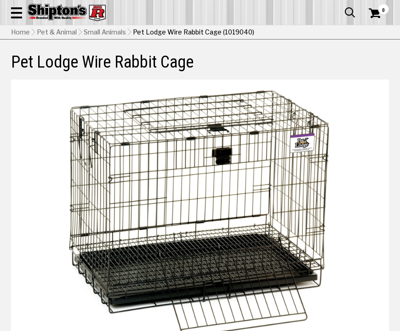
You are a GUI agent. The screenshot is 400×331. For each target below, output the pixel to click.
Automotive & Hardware (91, 67)
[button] (249, 33)
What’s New (337, 6)
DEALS (379, 67)
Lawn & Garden (268, 67)
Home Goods (178, 67)
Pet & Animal (306, 67)
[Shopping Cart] (373, 25)
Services (376, 6)
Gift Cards (297, 6)
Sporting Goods (345, 67)
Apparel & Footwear (34, 67)
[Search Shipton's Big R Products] (218, 33)
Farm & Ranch (141, 67)
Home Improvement (222, 67)
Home (20, 90)
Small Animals (105, 90)
